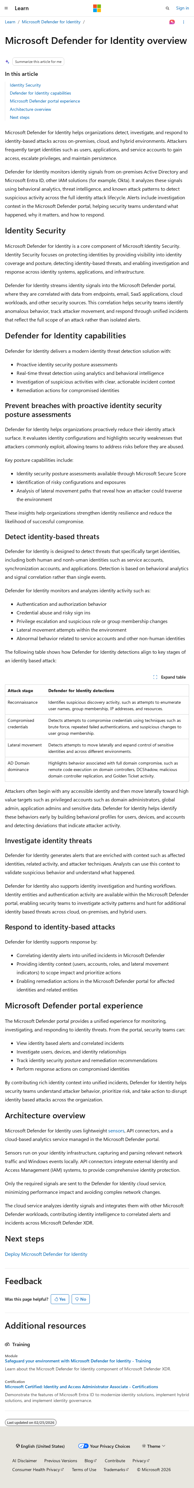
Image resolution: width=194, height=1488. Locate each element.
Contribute (115, 1460)
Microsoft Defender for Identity (51, 22)
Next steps (20, 117)
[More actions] (183, 22)
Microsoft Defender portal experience (45, 101)
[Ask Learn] (172, 22)
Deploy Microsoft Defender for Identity (46, 1254)
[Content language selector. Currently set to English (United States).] (40, 1446)
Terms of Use (84, 1469)
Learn (10, 22)
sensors (116, 1130)
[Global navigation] (6, 8)
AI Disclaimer (24, 1460)
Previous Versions (60, 1460)
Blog (89, 1460)
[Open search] (167, 8)
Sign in (182, 8)
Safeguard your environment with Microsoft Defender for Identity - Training (78, 1361)
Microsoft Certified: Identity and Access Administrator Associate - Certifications (81, 1386)
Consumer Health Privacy (36, 1469)
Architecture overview (30, 109)
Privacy (139, 1460)
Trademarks (114, 1469)
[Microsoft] (97, 8)
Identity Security (25, 85)
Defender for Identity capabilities (40, 93)
